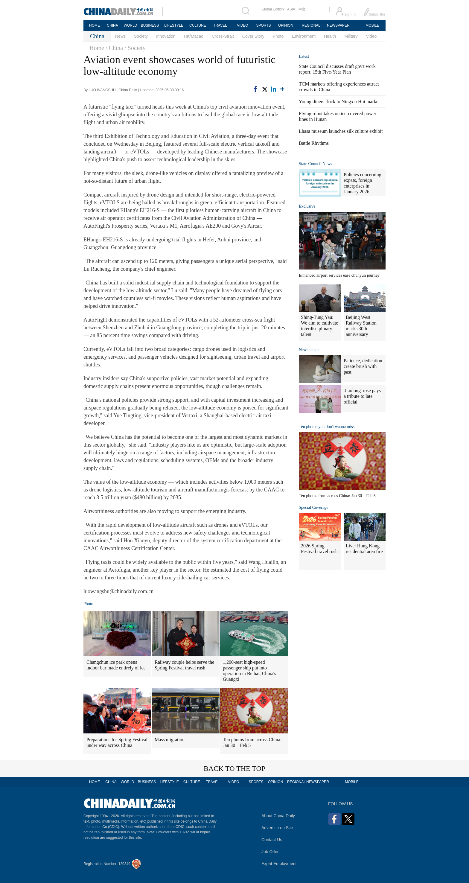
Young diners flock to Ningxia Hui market (339, 101)
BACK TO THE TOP (235, 768)
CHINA (112, 25)
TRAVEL (220, 25)
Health (330, 36)
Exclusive (307, 206)
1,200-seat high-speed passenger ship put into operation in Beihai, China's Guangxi (249, 671)
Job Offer (269, 851)
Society (141, 36)
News (120, 36)
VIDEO (242, 25)
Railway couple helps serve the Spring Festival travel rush (184, 665)
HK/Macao (193, 36)
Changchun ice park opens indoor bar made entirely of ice (116, 665)
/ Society (135, 48)
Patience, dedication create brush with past (363, 366)
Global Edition (272, 9)
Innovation (166, 36)
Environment (304, 36)
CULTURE (197, 25)
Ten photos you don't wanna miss (326, 426)
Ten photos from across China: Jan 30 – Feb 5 (252, 742)
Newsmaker (309, 350)
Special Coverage (313, 507)
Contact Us (271, 839)
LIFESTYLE (173, 25)
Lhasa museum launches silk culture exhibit (341, 131)
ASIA (291, 9)
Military (350, 36)
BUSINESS (150, 25)
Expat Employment (279, 863)
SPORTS (263, 25)
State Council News (315, 164)
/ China (114, 48)
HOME (94, 25)
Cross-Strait (223, 36)
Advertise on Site (277, 827)
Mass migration (170, 739)
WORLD (130, 25)
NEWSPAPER (338, 25)
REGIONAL (311, 25)
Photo (278, 36)
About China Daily (278, 815)
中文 (302, 9)
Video (371, 36)
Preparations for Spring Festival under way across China (116, 742)
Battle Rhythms (314, 143)
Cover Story (253, 36)
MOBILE (372, 25)
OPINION (285, 25)
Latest (304, 56)
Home (96, 48)
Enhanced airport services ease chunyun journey (339, 275)
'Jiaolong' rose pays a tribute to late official (362, 396)
